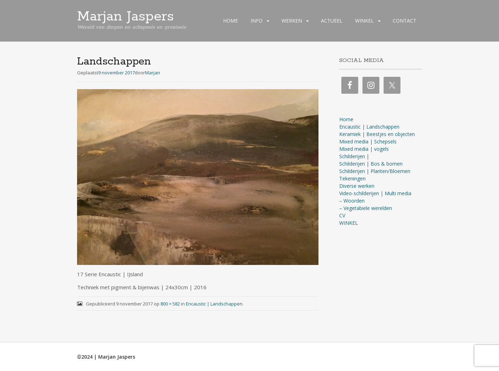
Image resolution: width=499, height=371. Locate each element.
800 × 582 (170, 304)
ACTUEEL (331, 20)
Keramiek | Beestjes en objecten (377, 134)
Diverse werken (356, 186)
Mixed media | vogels (364, 149)
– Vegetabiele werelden (365, 208)
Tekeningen (352, 178)
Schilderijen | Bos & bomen (371, 163)
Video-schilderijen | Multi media (375, 193)
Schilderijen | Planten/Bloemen (374, 171)
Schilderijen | (354, 156)
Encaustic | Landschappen (214, 304)
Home (346, 119)
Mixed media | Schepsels (368, 141)
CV (342, 215)
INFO (257, 20)
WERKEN (292, 20)
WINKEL (364, 20)
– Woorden (352, 200)
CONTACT (404, 20)
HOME (230, 20)
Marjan (152, 72)
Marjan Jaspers (125, 16)
